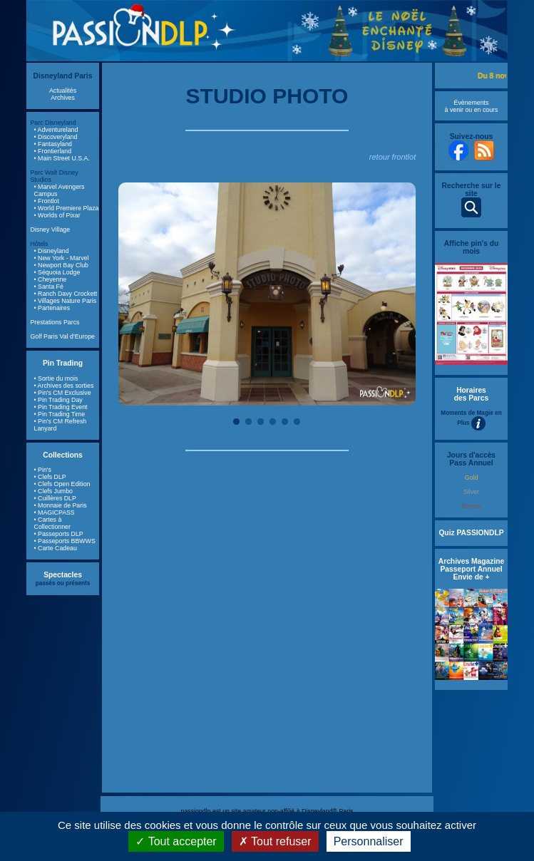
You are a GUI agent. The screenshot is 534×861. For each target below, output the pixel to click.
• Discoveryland (56, 136)
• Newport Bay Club (61, 265)
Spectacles (62, 575)
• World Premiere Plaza (66, 208)
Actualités (62, 90)
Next (394, 294)
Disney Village (51, 229)
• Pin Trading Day (58, 399)
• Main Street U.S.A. (62, 158)
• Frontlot (46, 201)
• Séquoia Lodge (57, 272)
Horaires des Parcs (471, 394)
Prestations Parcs (55, 322)
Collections (62, 455)
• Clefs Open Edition (62, 484)
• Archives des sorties (64, 385)
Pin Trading (63, 363)
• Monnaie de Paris (60, 505)
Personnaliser (369, 841)
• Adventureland (56, 129)
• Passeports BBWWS (65, 541)
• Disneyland (51, 250)
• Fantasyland (53, 144)
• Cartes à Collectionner (52, 523)
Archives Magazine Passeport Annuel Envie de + (471, 569)
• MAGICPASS (54, 512)
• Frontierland (52, 151)
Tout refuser (275, 841)
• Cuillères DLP (55, 498)
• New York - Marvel (61, 258)
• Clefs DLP (50, 476)
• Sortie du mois (56, 378)
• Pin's (42, 469)
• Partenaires (52, 307)
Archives (63, 97)
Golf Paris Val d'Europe (63, 336)
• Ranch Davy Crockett (66, 293)
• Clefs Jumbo (53, 491)
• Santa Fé (48, 286)
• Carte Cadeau (55, 548)
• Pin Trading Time (60, 414)
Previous (139, 294)
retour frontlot (392, 157)
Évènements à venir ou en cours (471, 106)
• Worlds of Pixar (57, 215)
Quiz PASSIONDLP (470, 533)
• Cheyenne (50, 279)
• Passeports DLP (58, 533)
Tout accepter (175, 841)
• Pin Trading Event (61, 407)
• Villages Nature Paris (65, 300)
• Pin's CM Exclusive (62, 392)
